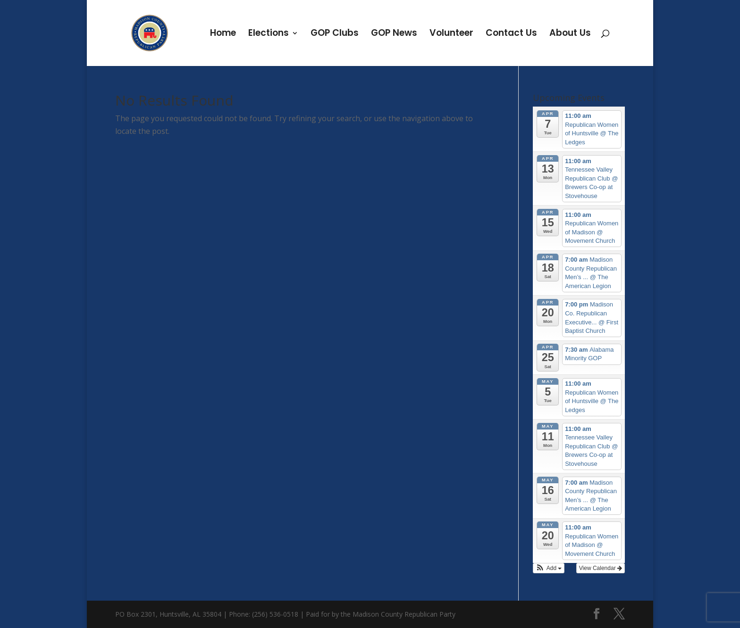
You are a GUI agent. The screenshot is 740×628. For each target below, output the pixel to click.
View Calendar (600, 568)
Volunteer (451, 34)
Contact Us (511, 34)
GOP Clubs (335, 34)
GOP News (394, 34)
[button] (548, 568)
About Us (570, 34)
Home (223, 34)
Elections (268, 34)
